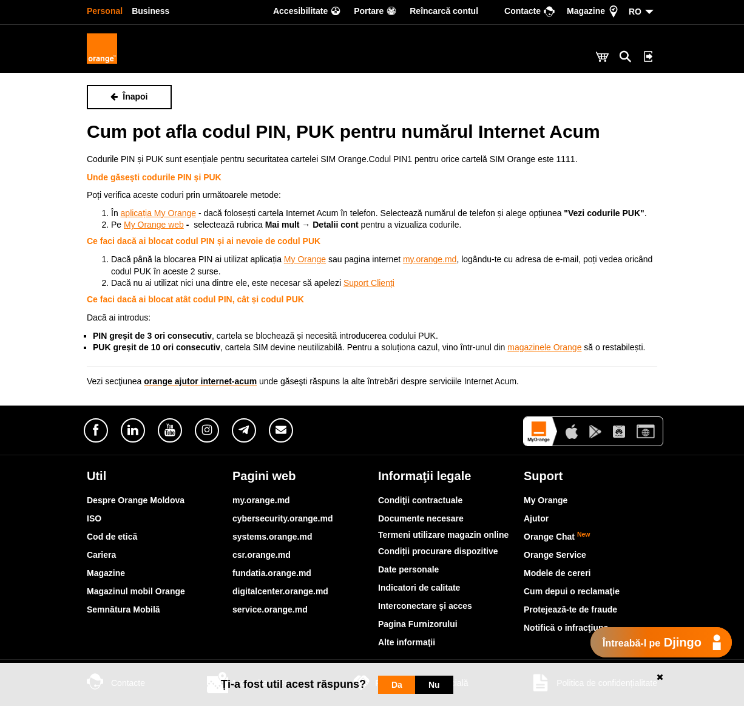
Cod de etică (112, 536)
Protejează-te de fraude (570, 609)
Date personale (408, 569)
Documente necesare (421, 518)
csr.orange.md (261, 555)
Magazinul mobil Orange (136, 591)
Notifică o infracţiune (566, 628)
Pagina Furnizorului (418, 624)
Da (396, 685)
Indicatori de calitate (419, 587)
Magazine (106, 573)
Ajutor (536, 518)
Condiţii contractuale (420, 500)
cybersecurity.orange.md (282, 518)
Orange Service (555, 555)
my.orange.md (261, 500)
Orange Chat (557, 536)
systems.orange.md (272, 536)
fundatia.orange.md (271, 573)
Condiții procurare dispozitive (438, 551)
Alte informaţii (406, 642)
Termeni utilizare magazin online (443, 535)
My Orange (545, 500)
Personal (105, 11)
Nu (434, 685)
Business (150, 11)
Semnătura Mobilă (123, 609)
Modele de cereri (557, 573)
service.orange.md (270, 609)
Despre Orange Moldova (135, 500)
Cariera (101, 555)
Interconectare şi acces (425, 606)
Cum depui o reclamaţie (572, 591)
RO (635, 11)
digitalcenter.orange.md (280, 591)
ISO (94, 518)
